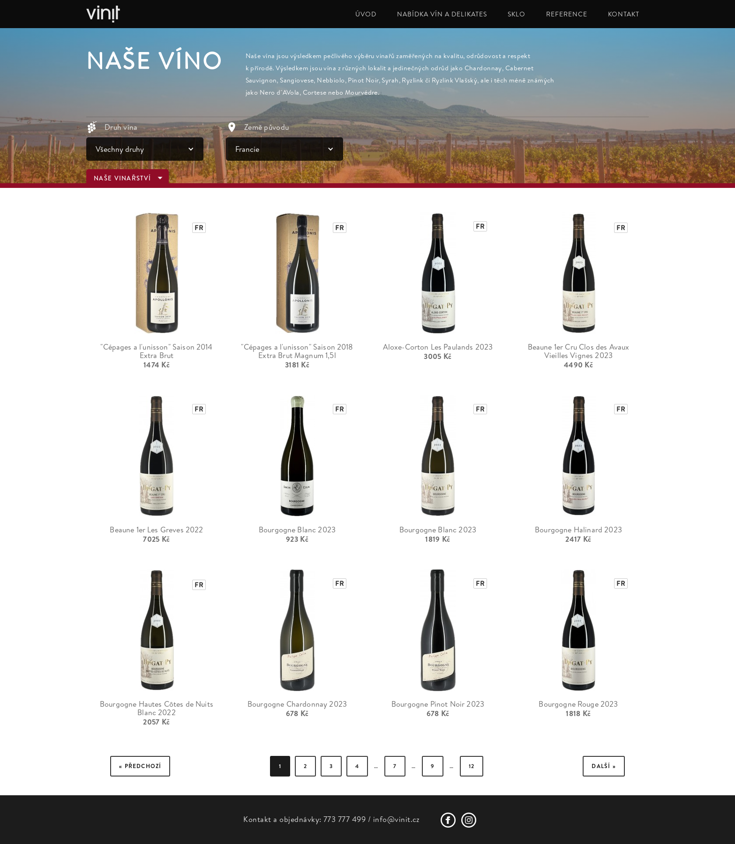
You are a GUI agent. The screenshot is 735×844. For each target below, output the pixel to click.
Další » (603, 766)
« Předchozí (140, 766)
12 (471, 766)
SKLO (516, 14)
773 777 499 (344, 819)
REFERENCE (566, 14)
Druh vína (121, 127)
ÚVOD (365, 14)
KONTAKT (623, 14)
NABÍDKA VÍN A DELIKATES (442, 14)
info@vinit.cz (396, 819)
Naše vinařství (122, 178)
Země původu (266, 127)
